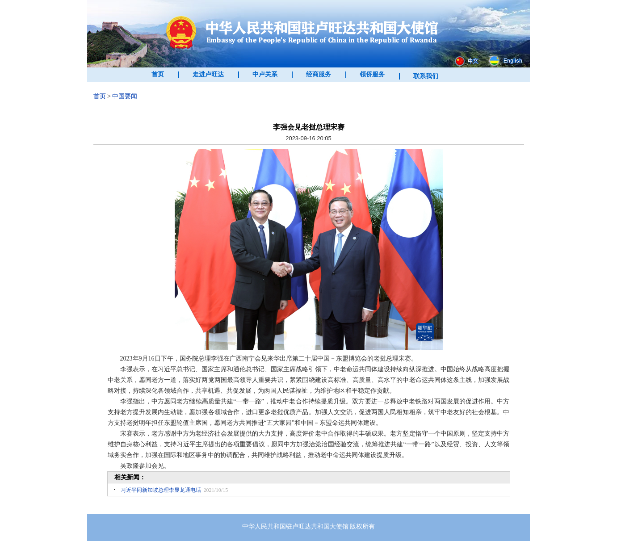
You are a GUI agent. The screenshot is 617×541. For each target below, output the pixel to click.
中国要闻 (124, 96)
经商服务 (318, 74)
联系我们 (425, 76)
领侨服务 (372, 74)
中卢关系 (264, 74)
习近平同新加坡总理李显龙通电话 (161, 490)
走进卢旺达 (208, 74)
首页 (157, 74)
